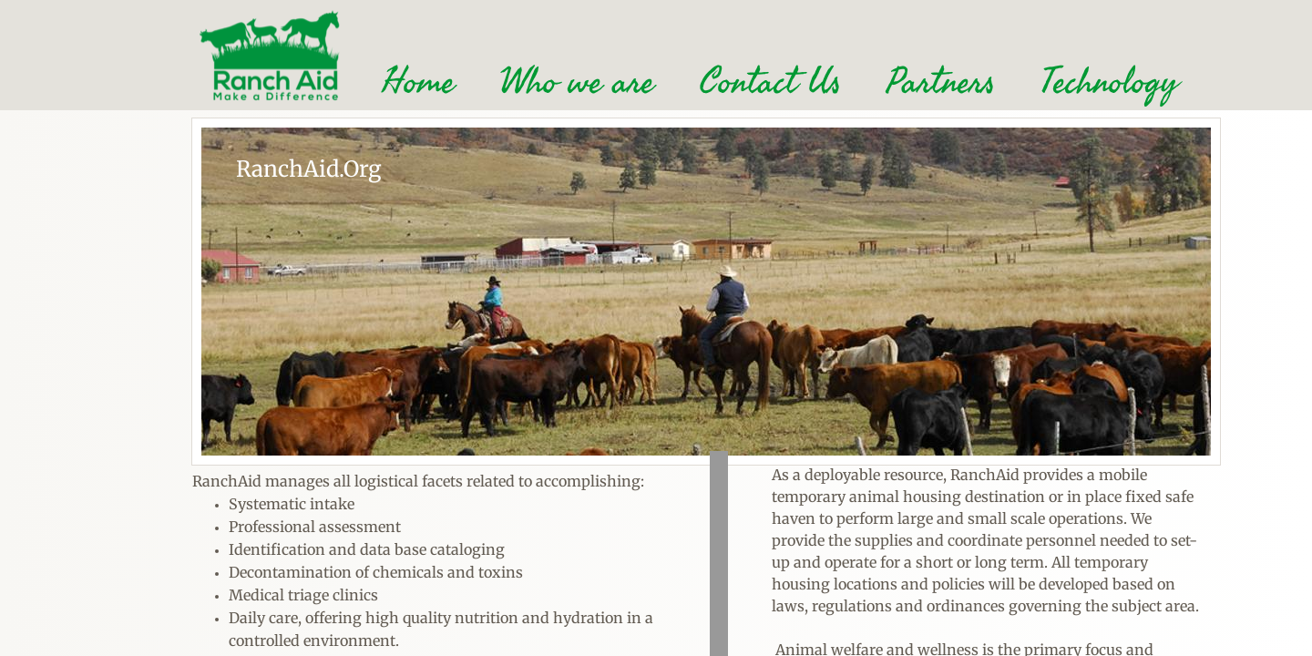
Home (418, 82)
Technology (1109, 82)
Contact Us (770, 82)
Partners (941, 82)
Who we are (577, 82)
